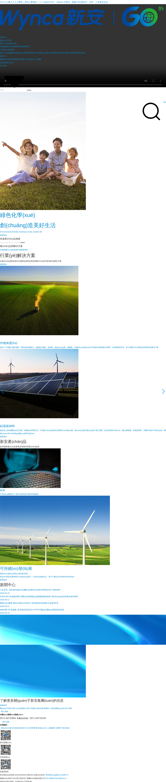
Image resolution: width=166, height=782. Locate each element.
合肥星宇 (58, 728)
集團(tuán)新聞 (6, 59)
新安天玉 (24, 728)
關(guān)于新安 (6, 708)
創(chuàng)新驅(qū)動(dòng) (11, 53)
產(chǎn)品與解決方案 (20, 708)
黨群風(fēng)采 (18, 59)
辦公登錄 (4, 711)
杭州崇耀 (32, 728)
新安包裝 (66, 728)
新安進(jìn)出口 (41, 728)
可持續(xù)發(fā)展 (36, 708)
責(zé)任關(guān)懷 (54, 53)
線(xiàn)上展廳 (35, 59)
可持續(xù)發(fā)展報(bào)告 (74, 53)
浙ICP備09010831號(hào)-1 (56, 778)
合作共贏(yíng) (40, 53)
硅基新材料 (15, 46)
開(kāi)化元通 (6, 728)
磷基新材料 (25, 46)
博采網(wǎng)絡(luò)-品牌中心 (57, 775)
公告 (27, 59)
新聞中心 (47, 708)
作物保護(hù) (5, 46)
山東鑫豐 (51, 728)
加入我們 (68, 708)
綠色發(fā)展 (28, 53)
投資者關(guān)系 (58, 708)
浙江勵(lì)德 (16, 728)
